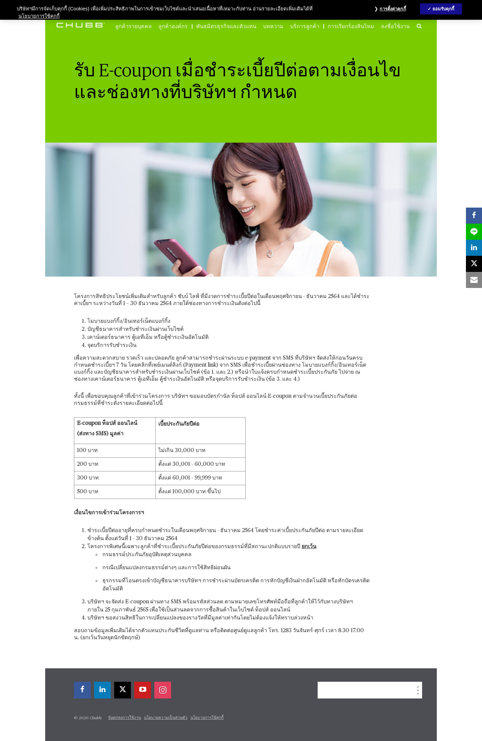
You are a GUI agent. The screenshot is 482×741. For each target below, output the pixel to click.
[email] (474, 280)
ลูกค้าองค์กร (173, 26)
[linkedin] (102, 690)
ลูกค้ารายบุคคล (133, 26)
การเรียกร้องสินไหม (351, 26)
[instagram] (162, 690)
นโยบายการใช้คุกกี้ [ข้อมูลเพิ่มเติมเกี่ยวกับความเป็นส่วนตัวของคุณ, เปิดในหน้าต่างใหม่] (39, 16)
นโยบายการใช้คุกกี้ (207, 718)
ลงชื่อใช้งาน (395, 26)
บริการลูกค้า (304, 26)
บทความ (273, 26)
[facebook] (82, 690)
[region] (241, 10)
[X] (122, 690)
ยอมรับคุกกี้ (443, 8)
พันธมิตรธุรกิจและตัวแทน (226, 26)
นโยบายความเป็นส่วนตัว (165, 718)
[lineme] (474, 232)
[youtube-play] (142, 690)
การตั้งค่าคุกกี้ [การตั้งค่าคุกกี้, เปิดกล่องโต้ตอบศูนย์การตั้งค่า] (393, 8)
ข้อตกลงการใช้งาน (124, 718)
